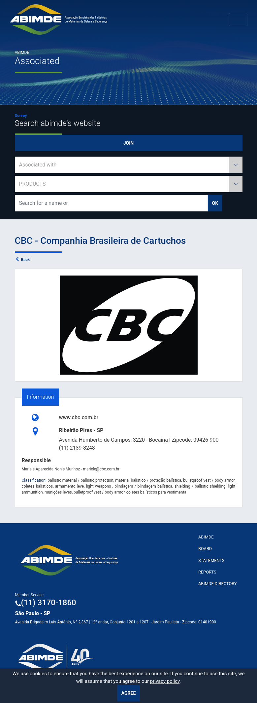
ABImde (206, 537)
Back (22, 259)
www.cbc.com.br (79, 417)
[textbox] (128, 165)
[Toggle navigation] (238, 19)
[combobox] (128, 165)
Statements (211, 560)
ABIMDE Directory (217, 583)
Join (128, 143)
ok (215, 203)
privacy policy (165, 681)
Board (205, 548)
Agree (128, 693)
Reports (207, 572)
